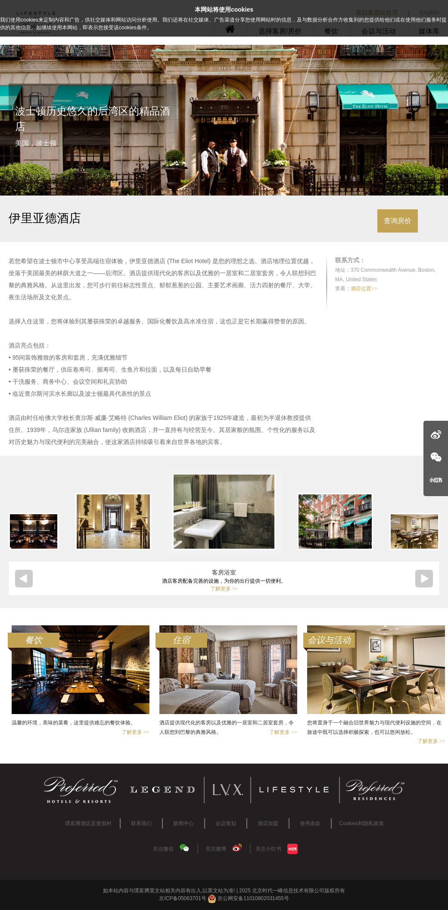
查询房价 (397, 220)
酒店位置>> (364, 289)
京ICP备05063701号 (182, 898)
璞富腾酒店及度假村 (88, 823)
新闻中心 (183, 823)
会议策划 (225, 823)
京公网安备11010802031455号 (248, 898)
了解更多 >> (224, 589)
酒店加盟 (268, 823)
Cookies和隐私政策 (361, 823)
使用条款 (310, 823)
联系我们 (141, 823)
